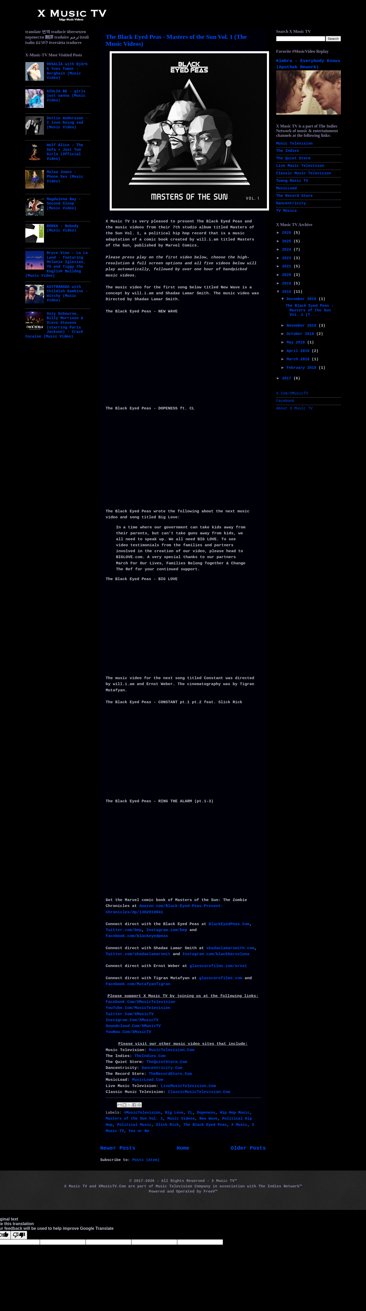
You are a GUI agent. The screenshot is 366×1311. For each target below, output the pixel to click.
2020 (287, 275)
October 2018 (301, 334)
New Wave (208, 1119)
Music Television (294, 143)
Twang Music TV (292, 181)
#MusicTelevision (142, 1113)
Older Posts (248, 1148)
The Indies (287, 151)
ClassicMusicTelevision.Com (199, 1092)
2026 (287, 233)
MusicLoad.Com (147, 1079)
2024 (287, 250)
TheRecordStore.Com (170, 1074)
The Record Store (294, 196)
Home (183, 1148)
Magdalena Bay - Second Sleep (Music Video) (64, 203)
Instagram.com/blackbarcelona (215, 954)
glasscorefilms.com (220, 978)
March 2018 (299, 359)
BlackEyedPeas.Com (229, 924)
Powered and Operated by (176, 1191)
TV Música (286, 211)
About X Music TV (294, 408)
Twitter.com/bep (124, 930)
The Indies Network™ (280, 1186)
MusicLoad (286, 188)
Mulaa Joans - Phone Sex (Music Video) (65, 176)
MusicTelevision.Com (171, 1050)
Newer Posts (118, 1148)
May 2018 (297, 342)
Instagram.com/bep (166, 930)
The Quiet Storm (293, 158)
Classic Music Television (303, 173)
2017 (287, 378)
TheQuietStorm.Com (166, 1062)
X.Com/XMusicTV (292, 393)
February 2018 (303, 368)
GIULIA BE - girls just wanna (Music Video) (66, 95)
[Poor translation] (19, 1235)
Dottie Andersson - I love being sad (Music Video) (67, 122)
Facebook (285, 401)
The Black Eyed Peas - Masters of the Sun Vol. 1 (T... (310, 310)
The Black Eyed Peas (205, 1125)
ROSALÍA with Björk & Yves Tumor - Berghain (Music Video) (67, 71)
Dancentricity (291, 203)
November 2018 (303, 326)
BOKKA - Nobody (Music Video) (63, 228)
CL (190, 1113)
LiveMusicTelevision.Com (188, 1086)
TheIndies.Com (150, 1056)
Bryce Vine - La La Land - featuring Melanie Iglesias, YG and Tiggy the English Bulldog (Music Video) (56, 264)
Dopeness (206, 1113)
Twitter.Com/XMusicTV (130, 1014)
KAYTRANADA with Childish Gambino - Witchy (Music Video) (67, 294)
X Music (239, 1125)
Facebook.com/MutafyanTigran (138, 984)
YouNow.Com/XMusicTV (128, 1032)
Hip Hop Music (235, 1113)
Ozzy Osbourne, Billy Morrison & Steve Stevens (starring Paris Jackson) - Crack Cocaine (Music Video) (54, 325)
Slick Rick (167, 1125)
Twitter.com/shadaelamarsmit (138, 954)
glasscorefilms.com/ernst (218, 966)
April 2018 (299, 351)
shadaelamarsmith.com (230, 948)
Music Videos (181, 1119)
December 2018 (303, 299)
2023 (287, 258)
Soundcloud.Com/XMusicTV (133, 1026)
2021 (287, 266)
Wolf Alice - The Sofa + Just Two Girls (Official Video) (65, 152)
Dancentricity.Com (161, 1068)
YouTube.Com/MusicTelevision (138, 1008)
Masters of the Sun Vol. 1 (134, 1119)
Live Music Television (300, 166)
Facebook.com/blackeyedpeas (137, 936)
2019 (287, 283)
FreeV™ (210, 1191)
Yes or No (139, 1131)
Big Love (174, 1113)
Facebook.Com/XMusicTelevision (140, 1002)
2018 (287, 292)
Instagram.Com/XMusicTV (132, 1020)
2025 (287, 241)
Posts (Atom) (146, 1160)
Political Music (134, 1125)
